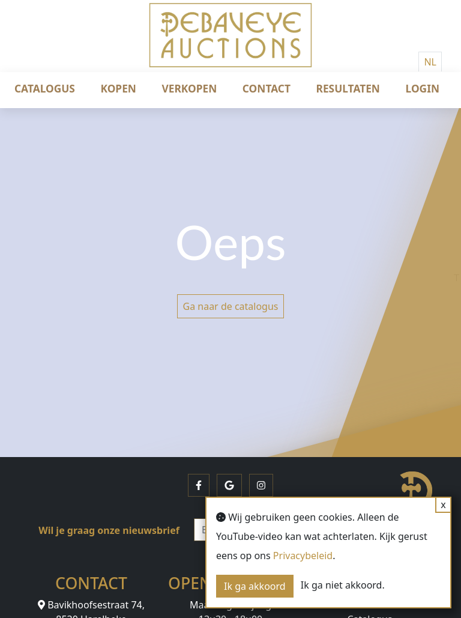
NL (430, 61)
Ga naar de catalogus (230, 306)
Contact (267, 88)
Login (422, 88)
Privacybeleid (303, 555)
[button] (198, 485)
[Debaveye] (230, 45)
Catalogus (44, 88)
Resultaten (348, 88)
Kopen (118, 88)
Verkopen (189, 88)
